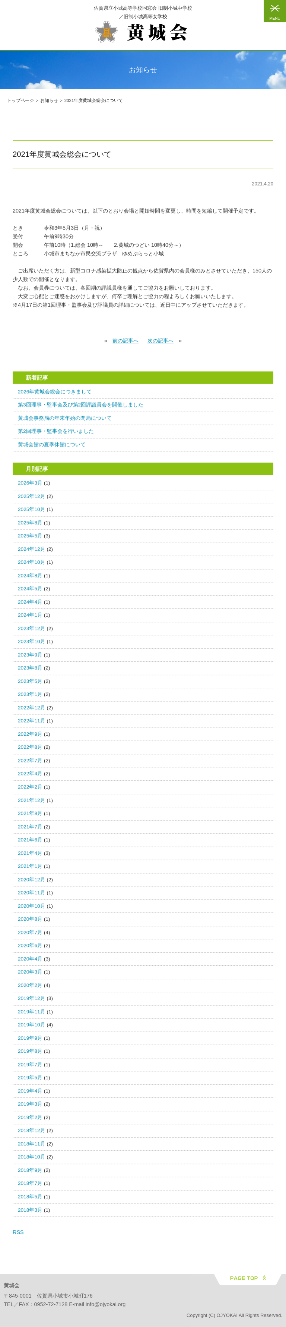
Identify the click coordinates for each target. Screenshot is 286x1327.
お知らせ (49, 100)
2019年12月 (31, 1001)
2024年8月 (30, 578)
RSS (18, 1235)
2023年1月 (30, 697)
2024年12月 (31, 551)
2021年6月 (30, 842)
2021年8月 (30, 816)
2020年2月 (30, 988)
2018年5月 (30, 1199)
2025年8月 (30, 525)
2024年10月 (31, 565)
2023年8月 (30, 671)
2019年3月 (30, 1107)
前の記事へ (125, 343)
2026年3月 (30, 486)
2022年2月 (30, 790)
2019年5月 (30, 1080)
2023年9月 (30, 657)
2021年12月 (31, 803)
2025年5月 (30, 538)
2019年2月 (30, 1120)
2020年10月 (31, 908)
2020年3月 (30, 975)
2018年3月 (30, 1212)
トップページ (20, 100)
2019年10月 (31, 1027)
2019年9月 (30, 1040)
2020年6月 (30, 948)
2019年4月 (30, 1093)
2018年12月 (31, 1133)
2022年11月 (31, 723)
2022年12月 (31, 710)
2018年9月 (30, 1173)
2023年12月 (31, 631)
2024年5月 (30, 591)
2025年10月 (31, 512)
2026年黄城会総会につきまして (55, 394)
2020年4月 (30, 961)
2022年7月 (30, 763)
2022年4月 (30, 776)
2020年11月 (31, 895)
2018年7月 (30, 1186)
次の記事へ (160, 343)
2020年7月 (30, 935)
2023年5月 (30, 684)
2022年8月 (30, 750)
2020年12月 (31, 882)
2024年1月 (30, 618)
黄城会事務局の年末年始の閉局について (65, 420)
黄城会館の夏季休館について (52, 447)
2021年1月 (30, 869)
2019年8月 (30, 1054)
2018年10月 (31, 1160)
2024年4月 (30, 604)
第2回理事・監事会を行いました (56, 434)
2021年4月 (30, 855)
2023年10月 (31, 644)
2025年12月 (31, 499)
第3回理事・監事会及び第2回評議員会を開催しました (80, 407)
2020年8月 (30, 922)
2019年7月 (30, 1067)
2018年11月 (31, 1146)
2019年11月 (31, 1014)
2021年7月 (30, 829)
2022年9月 (30, 737)
